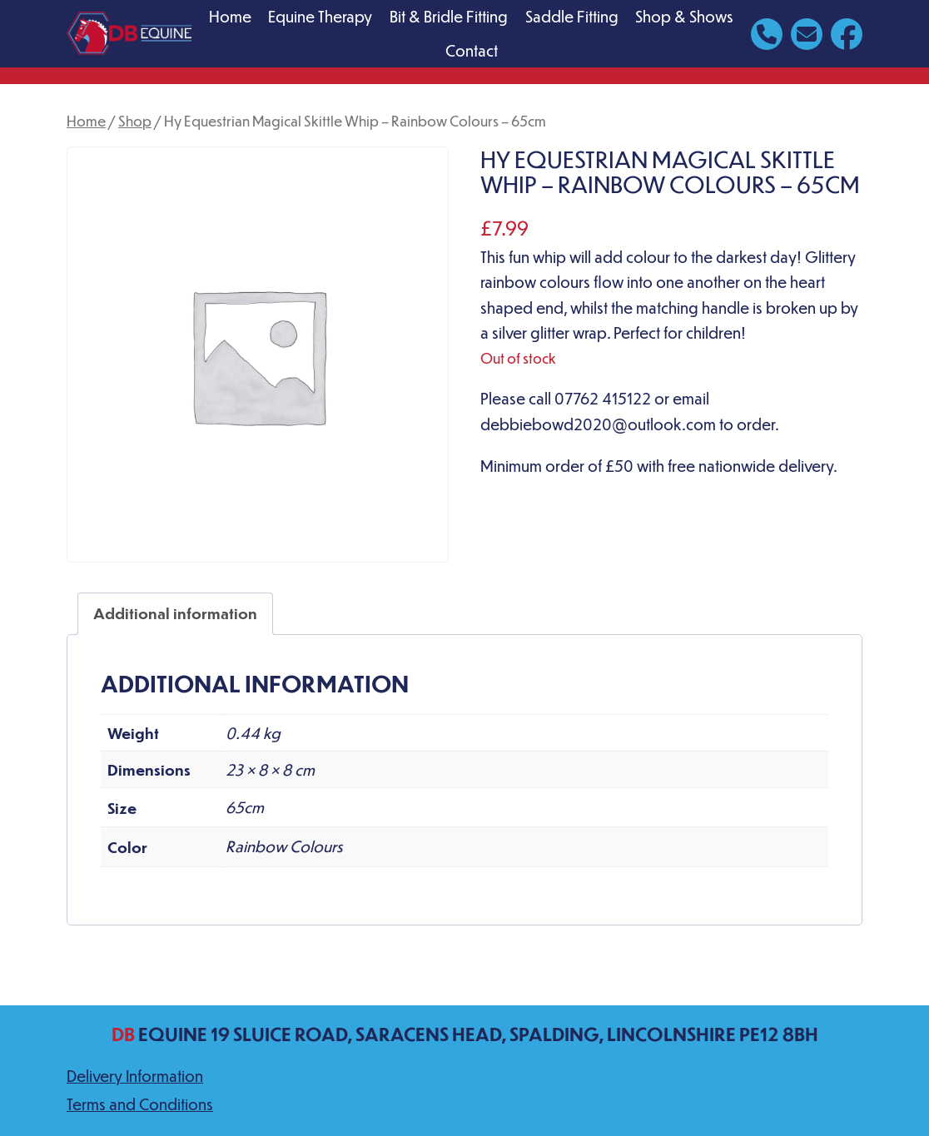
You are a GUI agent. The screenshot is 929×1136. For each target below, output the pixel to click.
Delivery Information (135, 1075)
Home (230, 16)
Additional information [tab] (175, 613)
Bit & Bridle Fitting (449, 16)
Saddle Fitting (572, 16)
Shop (135, 121)
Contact (471, 50)
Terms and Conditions (140, 1104)
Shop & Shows (684, 16)
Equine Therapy (320, 16)
